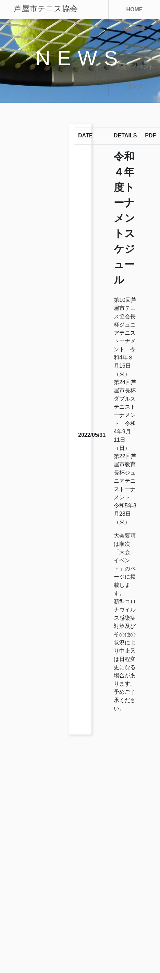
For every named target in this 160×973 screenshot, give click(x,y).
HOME (134, 9)
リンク (134, 86)
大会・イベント (134, 67)
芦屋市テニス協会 (46, 8)
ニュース (135, 48)
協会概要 (135, 29)
